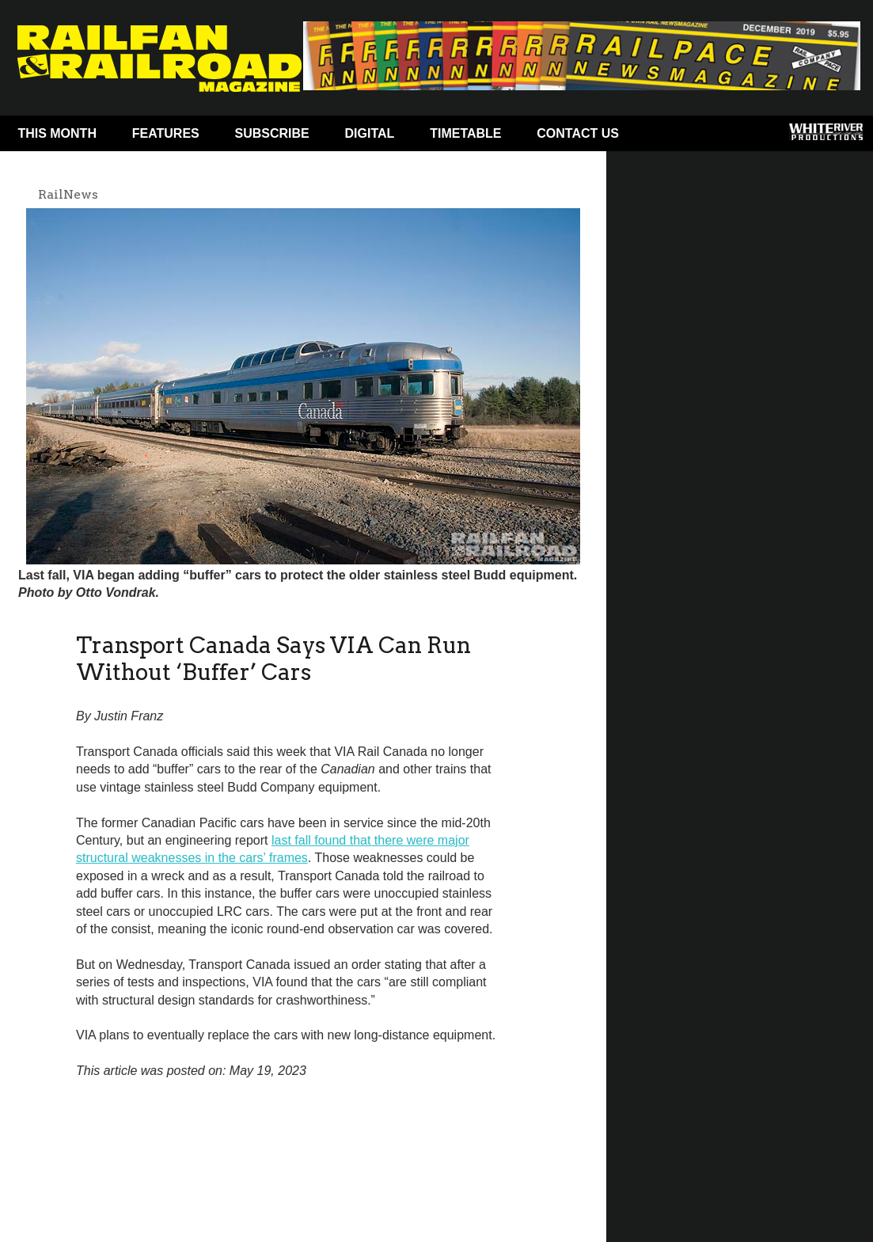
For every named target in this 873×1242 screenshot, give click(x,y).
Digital (370, 133)
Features (165, 133)
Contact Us (578, 133)
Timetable (465, 133)
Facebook (667, 137)
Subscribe (272, 133)
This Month (57, 133)
